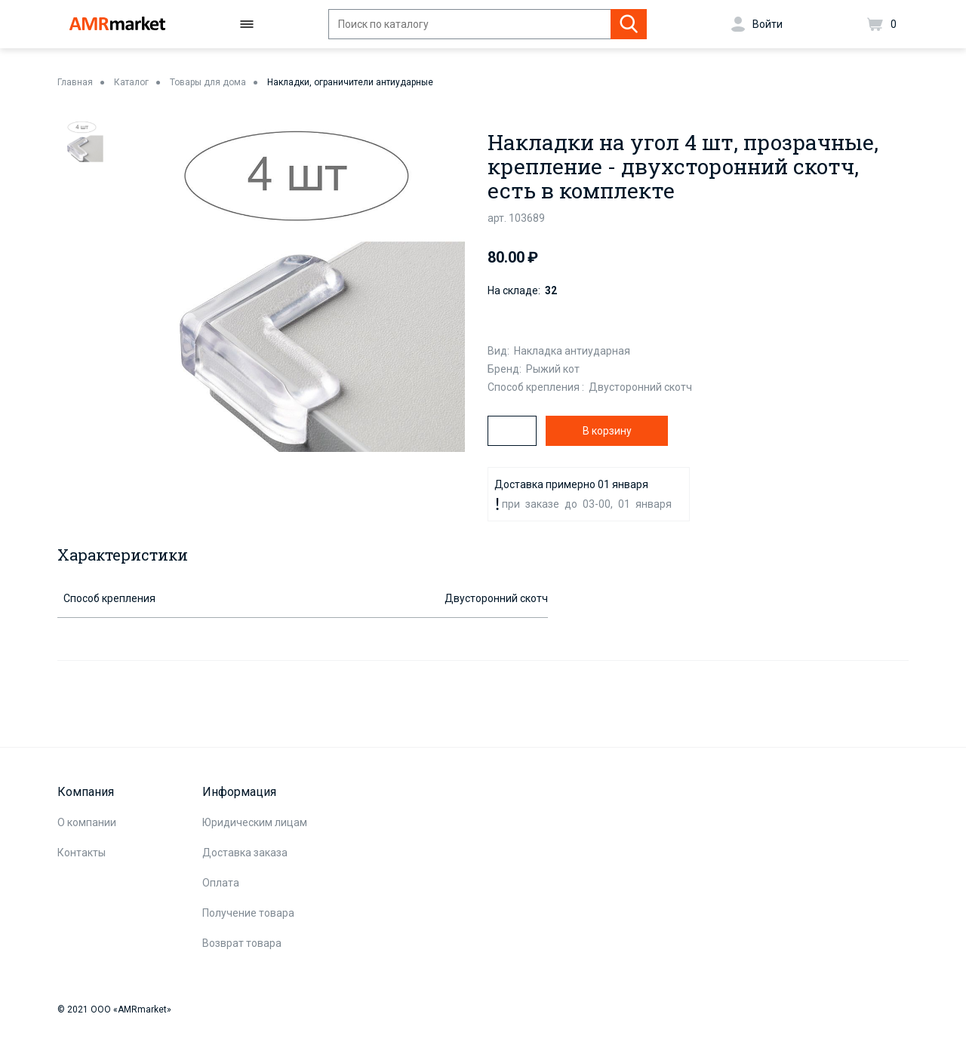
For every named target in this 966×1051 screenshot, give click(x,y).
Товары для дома (208, 82)
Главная (75, 82)
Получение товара (248, 913)
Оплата (220, 883)
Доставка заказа (245, 853)
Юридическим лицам (254, 822)
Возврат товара (241, 943)
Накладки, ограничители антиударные (350, 82)
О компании (86, 822)
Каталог (131, 82)
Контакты (81, 853)
